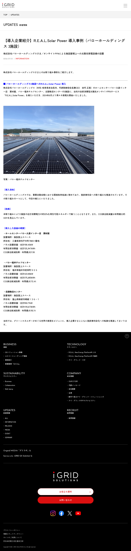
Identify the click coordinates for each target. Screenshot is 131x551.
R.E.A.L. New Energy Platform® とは (82, 352)
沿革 (70, 393)
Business (8, 381)
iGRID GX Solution (17, 455)
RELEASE (8, 426)
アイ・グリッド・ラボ (77, 360)
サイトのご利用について (12, 537)
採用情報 (72, 418)
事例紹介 (8, 360)
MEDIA (7, 429)
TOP (5, 15)
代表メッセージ (74, 385)
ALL (6, 418)
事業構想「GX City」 (13, 364)
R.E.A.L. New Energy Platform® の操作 (83, 356)
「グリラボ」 (17, 450)
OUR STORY (73, 381)
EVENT (7, 433)
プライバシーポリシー (11, 530)
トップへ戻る (127, 336)
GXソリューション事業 (13, 352)
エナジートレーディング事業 (16, 356)
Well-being (9, 389)
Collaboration (10, 385)
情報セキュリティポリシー (13, 534)
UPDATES (15, 15)
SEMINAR (8, 437)
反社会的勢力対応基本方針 (13, 541)
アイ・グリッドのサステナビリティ (82, 400)
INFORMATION (10, 422)
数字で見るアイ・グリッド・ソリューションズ (86, 397)
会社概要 (72, 389)
